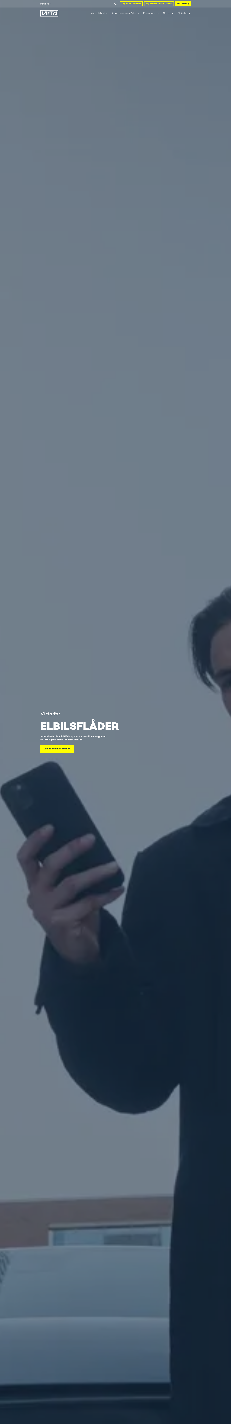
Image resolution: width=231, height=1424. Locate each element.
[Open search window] (115, 3)
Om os (166, 13)
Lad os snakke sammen (56, 748)
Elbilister (182, 13)
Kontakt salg (183, 3)
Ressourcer (149, 13)
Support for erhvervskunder (159, 3)
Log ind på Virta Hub (131, 3)
